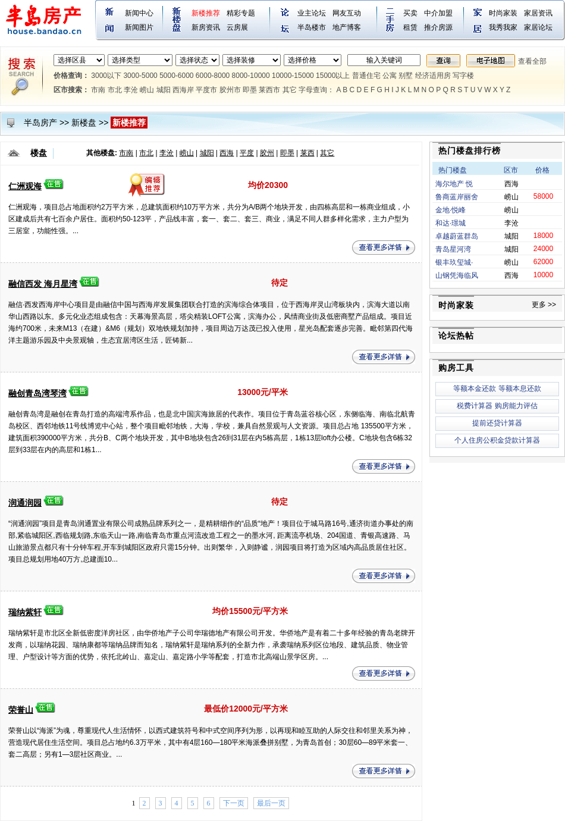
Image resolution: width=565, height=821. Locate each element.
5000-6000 (176, 75)
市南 (98, 90)
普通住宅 (366, 75)
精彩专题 (241, 13)
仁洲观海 (25, 186)
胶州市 (230, 90)
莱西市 (269, 90)
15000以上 (333, 75)
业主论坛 (311, 13)
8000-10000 (251, 75)
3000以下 (106, 75)
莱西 (307, 153)
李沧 (131, 90)
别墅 (405, 75)
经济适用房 (433, 75)
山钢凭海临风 (456, 275)
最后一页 (271, 803)
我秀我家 (503, 27)
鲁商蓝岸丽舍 (456, 197)
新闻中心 (139, 13)
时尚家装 (503, 13)
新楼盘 (83, 122)
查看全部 (532, 61)
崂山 (147, 90)
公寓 (389, 75)
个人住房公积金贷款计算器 (497, 440)
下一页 (233, 803)
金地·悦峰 (450, 210)
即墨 (250, 90)
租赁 (410, 27)
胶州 (267, 153)
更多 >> (544, 304)
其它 (289, 90)
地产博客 (346, 27)
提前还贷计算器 (497, 423)
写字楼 (463, 75)
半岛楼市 (311, 27)
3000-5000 (140, 75)
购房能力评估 (516, 406)
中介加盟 (438, 13)
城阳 (163, 90)
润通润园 (25, 502)
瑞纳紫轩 (25, 612)
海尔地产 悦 (454, 184)
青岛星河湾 (453, 249)
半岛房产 (40, 122)
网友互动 (346, 13)
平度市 (206, 90)
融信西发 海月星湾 (42, 284)
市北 (115, 90)
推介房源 (438, 27)
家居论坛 (538, 27)
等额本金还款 (474, 388)
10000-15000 (293, 75)
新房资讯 (206, 27)
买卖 (410, 13)
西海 (226, 153)
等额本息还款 (519, 388)
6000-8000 (213, 75)
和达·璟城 (450, 223)
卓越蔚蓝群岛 (456, 236)
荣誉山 (20, 710)
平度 (247, 153)
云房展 (237, 27)
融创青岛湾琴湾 (37, 393)
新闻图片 (139, 27)
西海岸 (183, 90)
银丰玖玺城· (454, 262)
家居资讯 (538, 13)
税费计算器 (474, 406)
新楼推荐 (206, 13)
